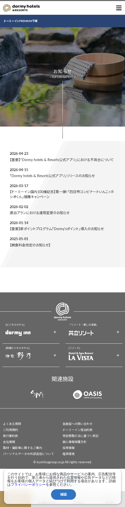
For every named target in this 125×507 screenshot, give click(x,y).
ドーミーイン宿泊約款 (77, 430)
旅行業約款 (10, 436)
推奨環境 (68, 454)
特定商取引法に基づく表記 (80, 436)
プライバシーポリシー (28, 484)
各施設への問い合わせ (77, 424)
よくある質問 (12, 424)
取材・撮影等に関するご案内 (22, 448)
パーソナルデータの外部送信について (28, 454)
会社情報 (9, 442)
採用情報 (68, 448)
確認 (63, 494)
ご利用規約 (10, 430)
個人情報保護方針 (74, 442)
